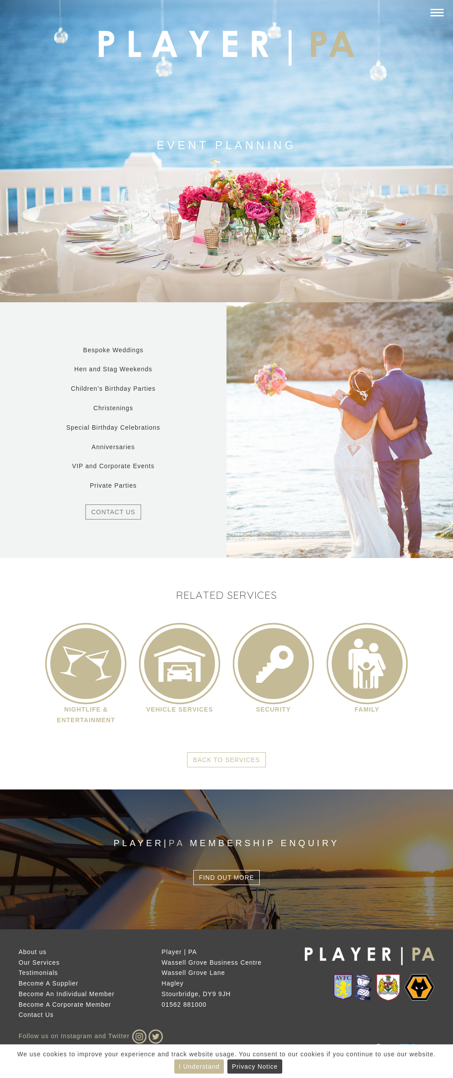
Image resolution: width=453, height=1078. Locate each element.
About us (32, 951)
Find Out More (226, 877)
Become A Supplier (48, 983)
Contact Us (113, 512)
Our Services (39, 962)
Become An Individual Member (67, 993)
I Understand (199, 1066)
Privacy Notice (254, 1066)
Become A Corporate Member (65, 1004)
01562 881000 (184, 1004)
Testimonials (38, 972)
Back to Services (226, 759)
